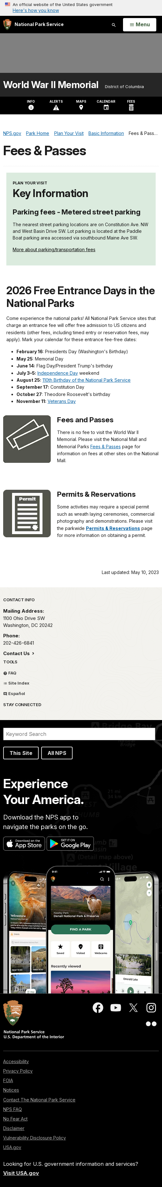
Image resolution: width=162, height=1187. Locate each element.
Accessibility (16, 1061)
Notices (11, 1090)
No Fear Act (15, 1118)
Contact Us (17, 653)
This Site (21, 753)
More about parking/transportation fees (54, 249)
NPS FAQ (12, 1109)
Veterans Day (62, 401)
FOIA (8, 1080)
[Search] (79, 734)
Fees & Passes (105, 446)
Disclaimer (13, 1128)
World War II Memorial (51, 84)
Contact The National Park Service (39, 1099)
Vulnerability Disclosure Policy (34, 1137)
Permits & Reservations (113, 528)
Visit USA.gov (21, 1173)
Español (14, 693)
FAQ (9, 672)
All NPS (57, 753)
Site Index (16, 683)
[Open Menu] (139, 24)
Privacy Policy (18, 1071)
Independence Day (57, 373)
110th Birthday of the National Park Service (86, 380)
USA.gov (12, 1147)
